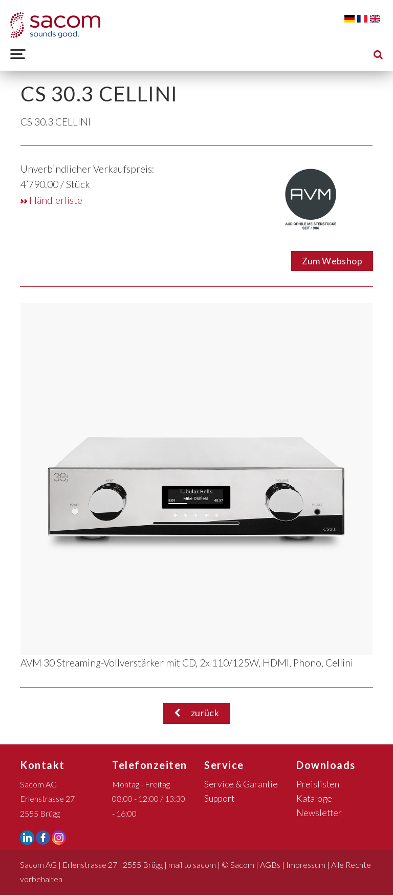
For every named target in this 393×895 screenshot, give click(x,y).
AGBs (270, 864)
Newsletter (319, 812)
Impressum (305, 864)
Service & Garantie (241, 784)
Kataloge (314, 798)
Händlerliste (51, 200)
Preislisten (317, 784)
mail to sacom (192, 864)
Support (219, 798)
